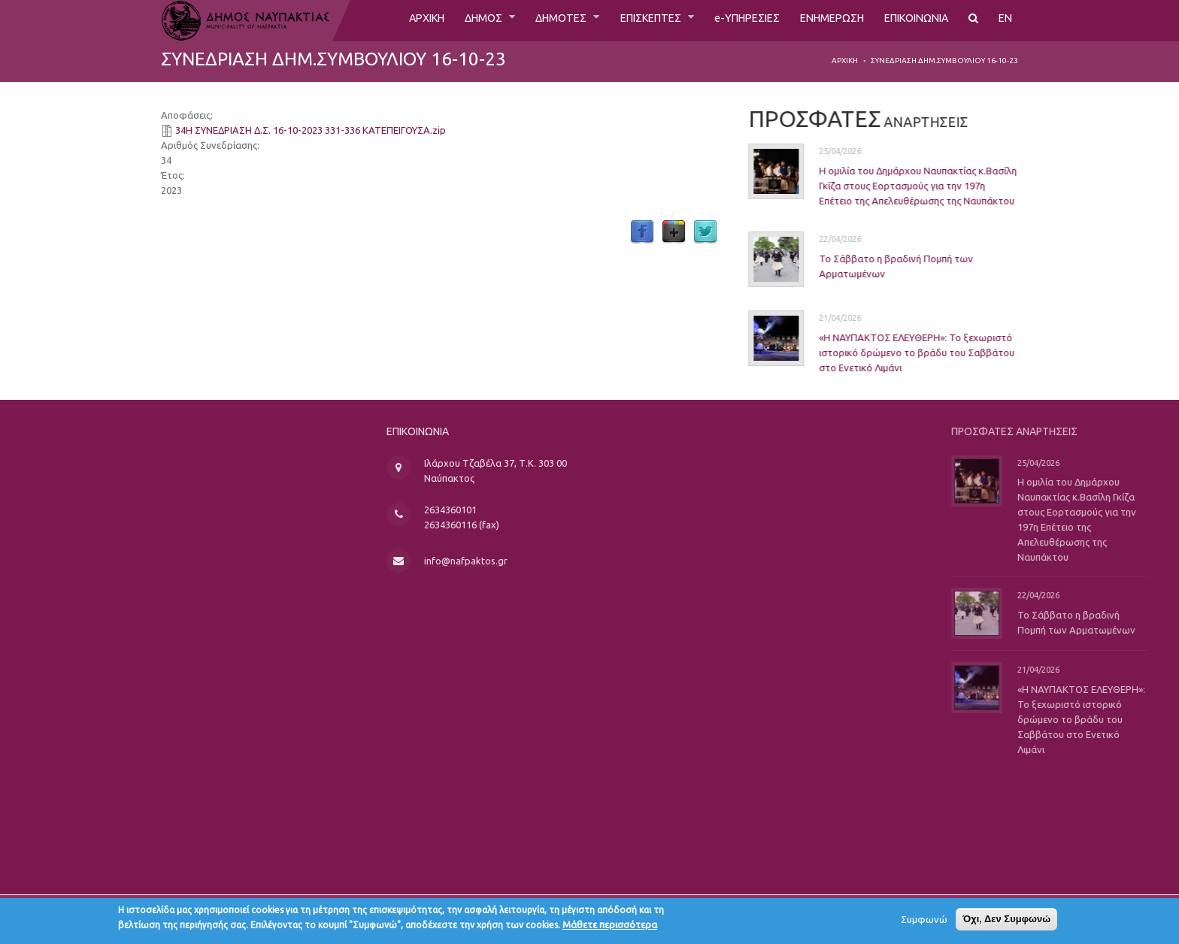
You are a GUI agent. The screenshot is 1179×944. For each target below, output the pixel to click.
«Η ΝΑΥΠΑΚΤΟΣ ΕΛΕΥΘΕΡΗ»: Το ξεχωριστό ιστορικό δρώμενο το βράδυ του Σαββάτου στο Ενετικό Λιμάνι (897, 351)
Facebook (642, 232)
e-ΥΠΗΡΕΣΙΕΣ (724, 20)
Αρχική (845, 60)
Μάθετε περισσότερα (609, 927)
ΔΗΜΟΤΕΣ (523, 20)
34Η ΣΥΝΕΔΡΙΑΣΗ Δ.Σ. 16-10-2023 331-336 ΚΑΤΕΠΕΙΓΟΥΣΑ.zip (310, 130)
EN (1005, 20)
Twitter (705, 232)
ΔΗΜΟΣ (440, 20)
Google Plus (674, 232)
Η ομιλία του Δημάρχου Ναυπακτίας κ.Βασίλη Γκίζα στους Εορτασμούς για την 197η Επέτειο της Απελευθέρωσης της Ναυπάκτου (898, 185)
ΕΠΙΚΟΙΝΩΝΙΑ (910, 20)
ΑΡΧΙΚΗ (377, 20)
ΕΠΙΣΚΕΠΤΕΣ (621, 20)
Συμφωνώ (924, 922)
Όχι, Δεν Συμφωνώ (1006, 921)
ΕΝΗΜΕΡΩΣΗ (816, 20)
